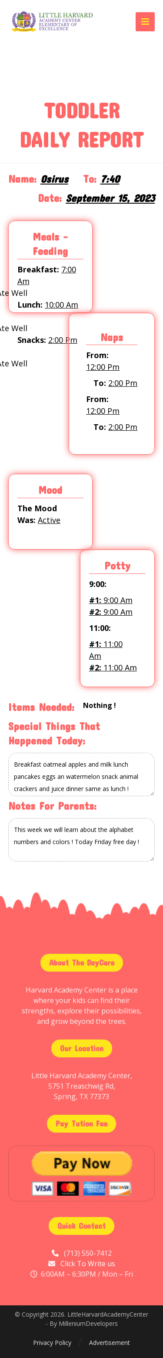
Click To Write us (87, 1263)
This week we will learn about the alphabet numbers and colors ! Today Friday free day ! (81, 840)
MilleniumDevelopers (88, 1323)
